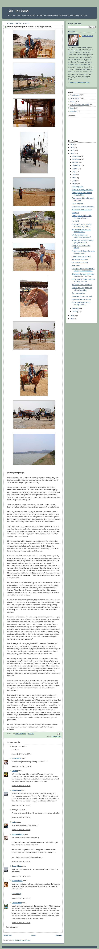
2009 (73, 154)
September (76, 165)
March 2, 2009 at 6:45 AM (21, 830)
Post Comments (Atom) (21, 940)
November (76, 159)
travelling (73, 111)
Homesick (75, 221)
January (75, 312)
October (75, 162)
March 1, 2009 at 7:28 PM (21, 805)
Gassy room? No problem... (82, 256)
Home (33, 935)
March (74, 184)
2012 (73, 144)
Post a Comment (12, 927)
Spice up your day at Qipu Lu (82, 190)
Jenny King (16, 790)
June (74, 175)
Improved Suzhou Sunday (81, 299)
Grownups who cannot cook (82, 296)
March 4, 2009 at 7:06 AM (21, 923)
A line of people (77, 186)
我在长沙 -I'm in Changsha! (82, 285)
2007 (73, 318)
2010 (73, 150)
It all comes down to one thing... (83, 206)
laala (14, 822)
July (74, 171)
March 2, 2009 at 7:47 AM (21, 861)
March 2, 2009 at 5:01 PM (21, 876)
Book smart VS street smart (82, 210)
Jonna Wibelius (18, 834)
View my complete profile (79, 82)
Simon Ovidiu (17, 881)
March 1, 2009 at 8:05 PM (21, 818)
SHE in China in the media (79, 105)
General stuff (74, 98)
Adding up (75, 213)
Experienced (56, 736)
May (74, 178)
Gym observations (78, 293)
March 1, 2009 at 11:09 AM (21, 754)
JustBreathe (16, 758)
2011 (73, 147)
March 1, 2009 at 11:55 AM (21, 766)
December (76, 156)
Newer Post (7, 935)
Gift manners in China (80, 262)
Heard (72, 102)
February (75, 308)
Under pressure (77, 203)
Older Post (59, 935)
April (74, 181)
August (75, 169)
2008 (73, 315)
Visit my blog (16, 894)
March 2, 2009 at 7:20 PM (21, 898)
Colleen (15, 771)
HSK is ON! (76, 266)
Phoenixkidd (17, 903)
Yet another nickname (80, 259)
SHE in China (18, 11)
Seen (72, 108)
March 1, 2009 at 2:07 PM (21, 786)
